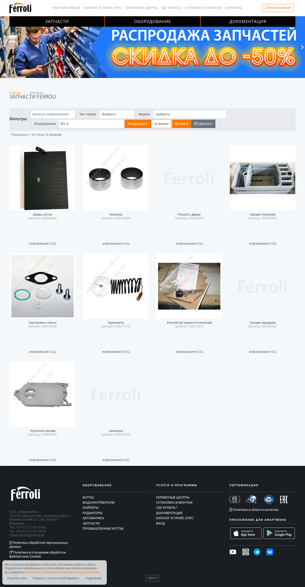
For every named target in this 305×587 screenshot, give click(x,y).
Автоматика (93, 518)
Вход (160, 523)
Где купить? (171, 8)
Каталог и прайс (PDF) (103, 8)
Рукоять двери (189, 214)
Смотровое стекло (42, 322)
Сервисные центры (141, 8)
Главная (15, 92)
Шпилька (116, 431)
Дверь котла (42, 214)
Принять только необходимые (56, 578)
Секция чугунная (263, 214)
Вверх (152, 578)
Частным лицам (66, 8)
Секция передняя (263, 322)
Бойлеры (90, 507)
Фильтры (18, 118)
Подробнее (93, 578)
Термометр (115, 322)
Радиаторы (92, 513)
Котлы (88, 497)
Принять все (16, 578)
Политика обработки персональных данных (38, 544)
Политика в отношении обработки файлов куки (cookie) (37, 554)
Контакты (233, 8)
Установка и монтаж (203, 8)
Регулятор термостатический (189, 322)
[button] (7, 47)
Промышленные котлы (103, 528)
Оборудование (152, 21)
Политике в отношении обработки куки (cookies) (62, 572)
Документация (248, 21)
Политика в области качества (254, 510)
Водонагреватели (98, 502)
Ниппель (116, 214)
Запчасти (57, 21)
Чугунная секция (42, 431)
